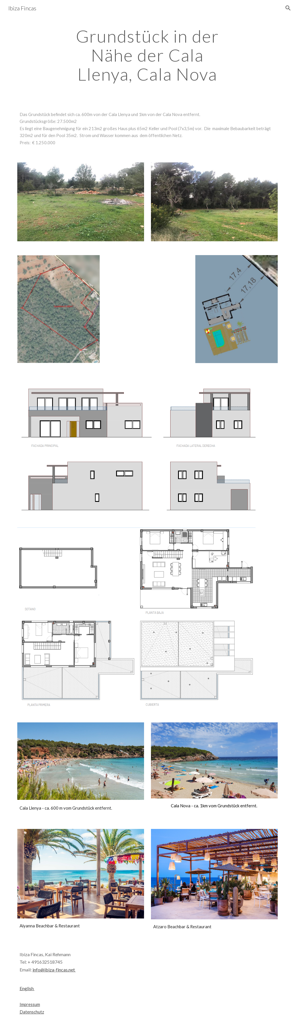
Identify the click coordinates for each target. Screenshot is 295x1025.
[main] (147, 55)
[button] (288, 8)
